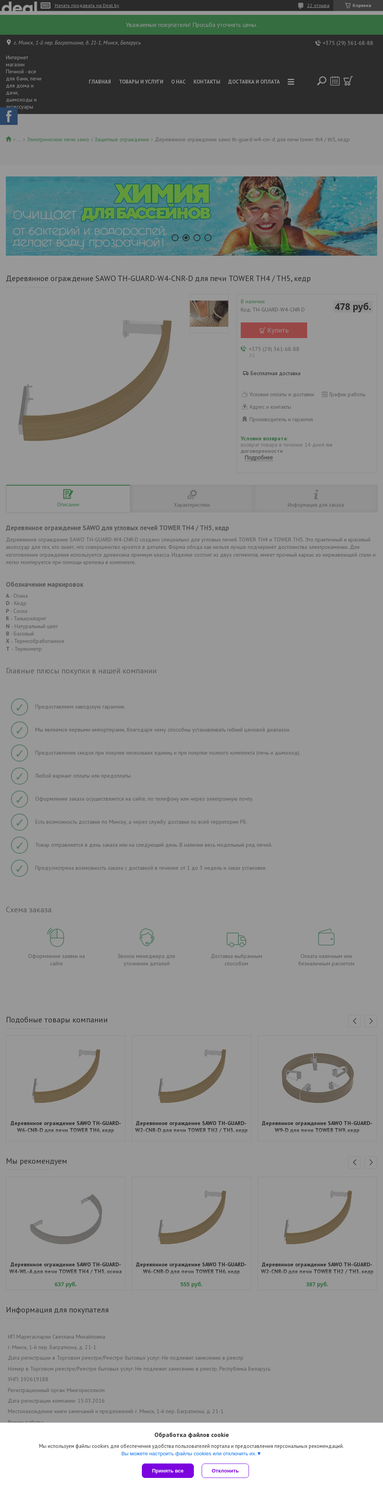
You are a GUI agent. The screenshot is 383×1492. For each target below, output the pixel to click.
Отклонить (225, 1471)
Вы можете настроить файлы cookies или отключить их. (188, 1453)
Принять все (168, 1471)
